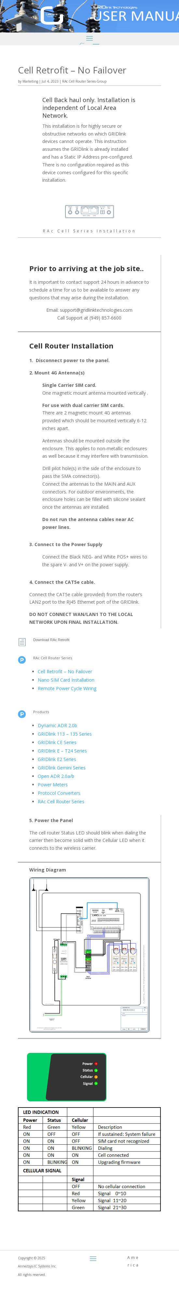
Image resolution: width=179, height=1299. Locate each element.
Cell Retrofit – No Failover (65, 671)
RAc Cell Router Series (52, 657)
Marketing (30, 81)
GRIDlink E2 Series (57, 759)
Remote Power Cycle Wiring (67, 688)
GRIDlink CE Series (57, 742)
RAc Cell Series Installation (89, 231)
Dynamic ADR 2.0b (57, 725)
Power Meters (53, 784)
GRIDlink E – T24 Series (62, 751)
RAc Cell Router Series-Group (84, 81)
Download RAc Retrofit (51, 640)
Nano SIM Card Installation (66, 680)
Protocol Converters (59, 793)
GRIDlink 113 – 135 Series (65, 734)
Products (41, 711)
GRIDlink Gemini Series (62, 768)
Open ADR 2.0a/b (56, 776)
